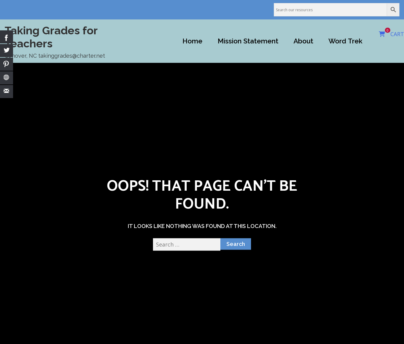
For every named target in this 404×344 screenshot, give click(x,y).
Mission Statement (248, 41)
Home (192, 41)
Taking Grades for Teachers (51, 37)
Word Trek (345, 41)
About (303, 41)
